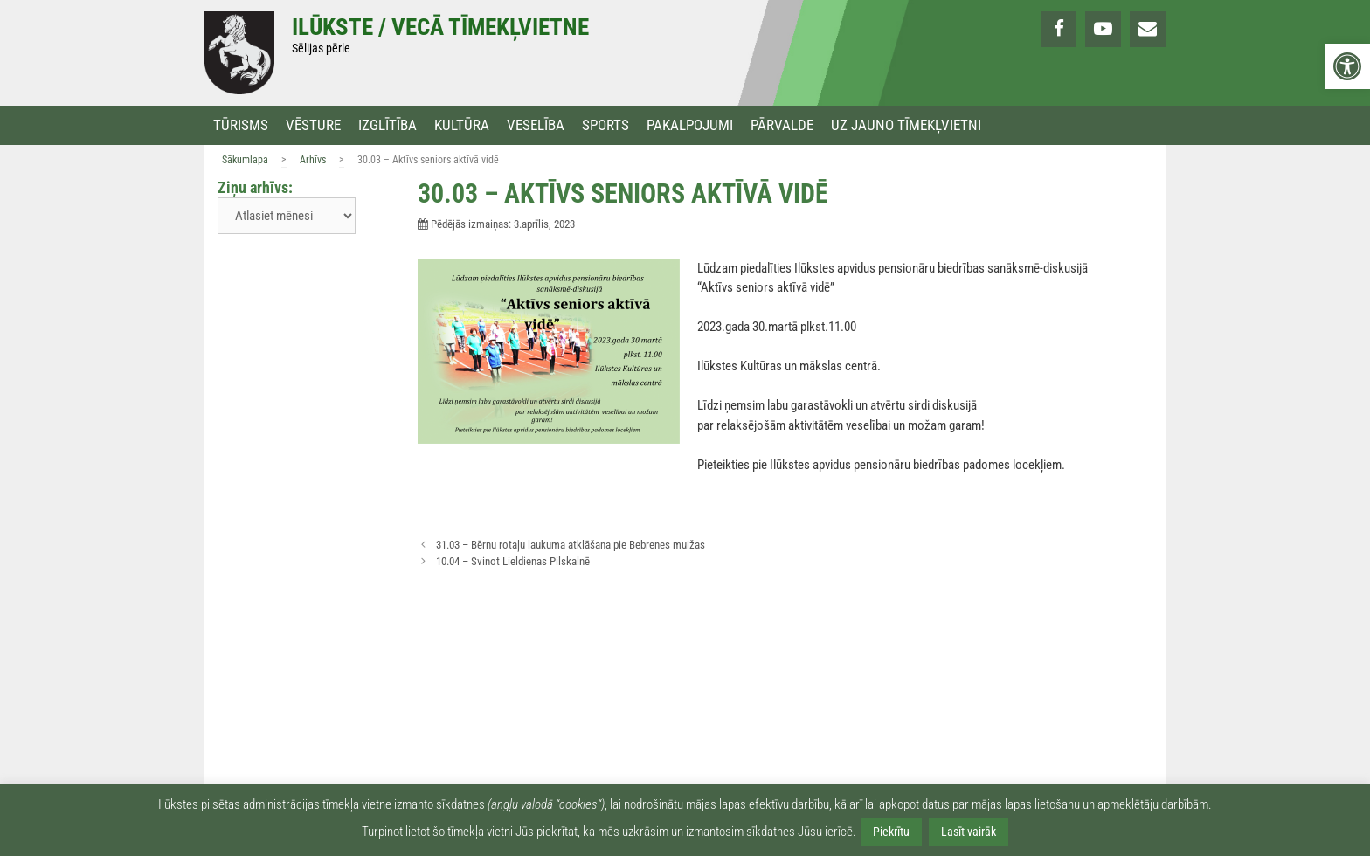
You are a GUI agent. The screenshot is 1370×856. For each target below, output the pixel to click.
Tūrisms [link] (240, 125)
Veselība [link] (535, 125)
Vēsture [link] (313, 125)
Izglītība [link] (387, 125)
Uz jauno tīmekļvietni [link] (906, 125)
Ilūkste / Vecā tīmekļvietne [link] (440, 27)
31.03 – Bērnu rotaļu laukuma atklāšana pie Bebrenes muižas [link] (570, 544)
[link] (1347, 66)
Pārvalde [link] (782, 125)
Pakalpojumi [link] (690, 125)
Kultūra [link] (461, 125)
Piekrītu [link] (891, 832)
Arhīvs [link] (313, 160)
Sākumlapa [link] (245, 160)
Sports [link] (605, 125)
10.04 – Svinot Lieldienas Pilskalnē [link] (513, 561)
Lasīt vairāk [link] (968, 832)
